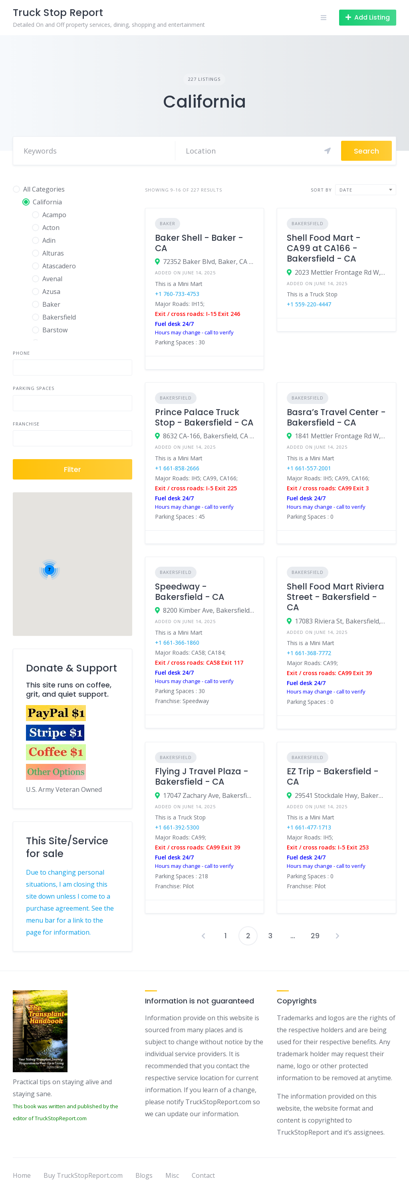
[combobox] (365, 189)
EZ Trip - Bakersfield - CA (333, 776)
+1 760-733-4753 (177, 294)
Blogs (144, 1175)
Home (22, 1175)
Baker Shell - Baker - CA (199, 243)
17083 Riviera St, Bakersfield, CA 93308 (340, 621)
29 (315, 936)
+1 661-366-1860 (177, 642)
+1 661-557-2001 (309, 468)
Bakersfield (308, 223)
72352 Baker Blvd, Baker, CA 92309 (208, 261)
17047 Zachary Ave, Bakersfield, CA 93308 (208, 795)
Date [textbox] (346, 190)
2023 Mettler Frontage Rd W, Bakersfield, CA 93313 (340, 272)
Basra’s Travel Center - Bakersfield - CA (336, 417)
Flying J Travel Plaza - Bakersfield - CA (201, 776)
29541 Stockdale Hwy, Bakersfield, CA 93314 (340, 795)
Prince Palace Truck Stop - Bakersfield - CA (204, 417)
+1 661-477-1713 (309, 827)
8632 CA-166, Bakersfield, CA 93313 (208, 436)
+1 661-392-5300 (177, 827)
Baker (167, 223)
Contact (203, 1175)
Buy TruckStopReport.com (83, 1175)
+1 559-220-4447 (309, 304)
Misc (172, 1175)
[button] (102, 557)
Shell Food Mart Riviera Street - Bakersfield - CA (335, 597)
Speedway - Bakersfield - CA (189, 592)
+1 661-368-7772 (309, 653)
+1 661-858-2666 (177, 468)
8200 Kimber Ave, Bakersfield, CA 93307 (208, 610)
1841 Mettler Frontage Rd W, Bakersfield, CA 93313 (340, 436)
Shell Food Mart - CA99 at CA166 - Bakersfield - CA (324, 248)
